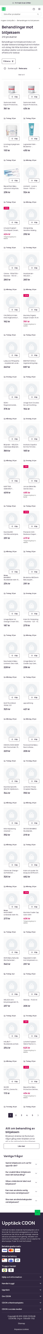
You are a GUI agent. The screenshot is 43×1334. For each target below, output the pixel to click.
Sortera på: (13, 68)
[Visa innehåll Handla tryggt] (21, 1284)
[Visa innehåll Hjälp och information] (21, 1278)
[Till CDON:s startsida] (4, 9)
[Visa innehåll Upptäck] (21, 1291)
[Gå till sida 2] (16, 1115)
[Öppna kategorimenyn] (39, 9)
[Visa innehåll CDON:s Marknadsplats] (21, 1303)
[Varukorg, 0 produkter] (34, 9)
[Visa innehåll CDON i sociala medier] (21, 1310)
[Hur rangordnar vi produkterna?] (5, 68)
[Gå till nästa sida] (38, 1115)
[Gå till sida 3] (21, 1115)
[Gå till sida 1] (10, 1115)
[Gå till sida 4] (27, 1115)
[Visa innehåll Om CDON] (21, 1297)
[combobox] (21, 14)
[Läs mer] (21, 1146)
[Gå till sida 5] (32, 1115)
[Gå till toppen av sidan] (37, 1212)
